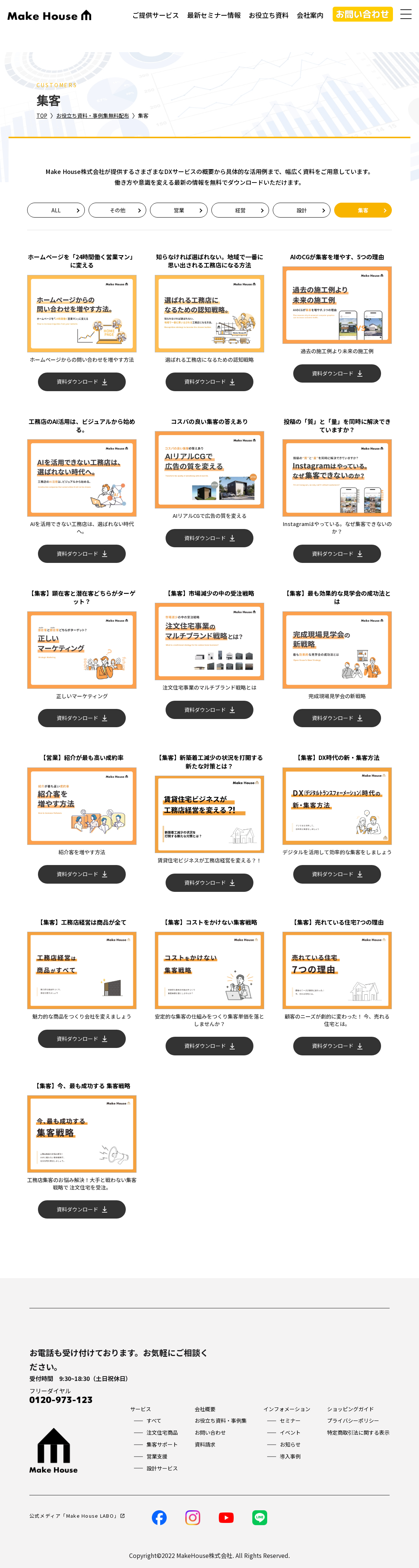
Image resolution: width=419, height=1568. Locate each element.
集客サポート (162, 1444)
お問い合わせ (362, 14)
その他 (117, 210)
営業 (179, 210)
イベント (290, 1432)
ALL (56, 210)
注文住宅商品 (162, 1432)
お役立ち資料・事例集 (221, 1420)
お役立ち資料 (269, 15)
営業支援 (157, 1456)
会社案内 (310, 15)
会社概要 (205, 1409)
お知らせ (290, 1444)
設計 (302, 210)
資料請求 (205, 1444)
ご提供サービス (155, 15)
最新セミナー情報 (214, 15)
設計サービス (162, 1468)
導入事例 (290, 1456)
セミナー (290, 1420)
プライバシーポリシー (353, 1420)
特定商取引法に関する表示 (358, 1432)
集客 (363, 210)
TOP (41, 115)
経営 (240, 210)
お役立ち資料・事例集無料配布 (92, 115)
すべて (154, 1420)
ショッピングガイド (350, 1409)
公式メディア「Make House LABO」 (74, 1515)
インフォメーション (286, 1409)
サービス (140, 1409)
